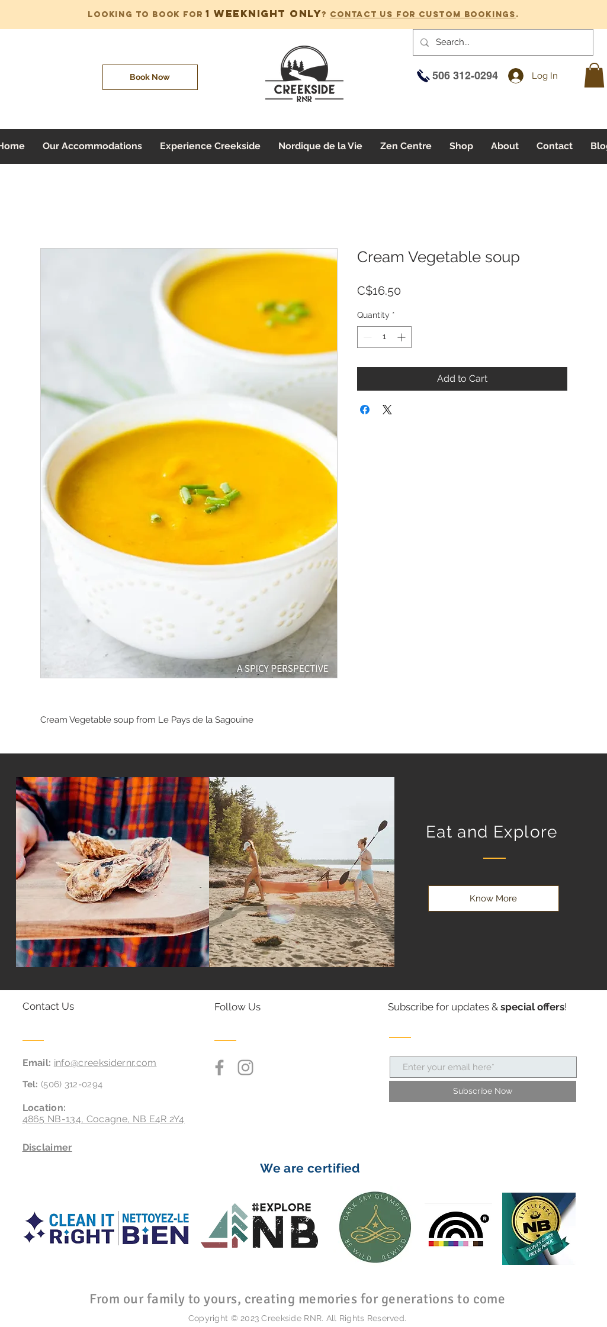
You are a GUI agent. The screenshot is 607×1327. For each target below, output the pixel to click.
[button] (594, 75)
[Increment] (402, 337)
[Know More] (493, 898)
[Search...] (502, 42)
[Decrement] (366, 337)
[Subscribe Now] (482, 1091)
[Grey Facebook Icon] (219, 1067)
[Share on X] (387, 409)
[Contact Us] (67, 1006)
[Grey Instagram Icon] (245, 1067)
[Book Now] (150, 77)
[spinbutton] (384, 337)
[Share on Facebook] (365, 409)
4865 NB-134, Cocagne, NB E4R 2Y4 (104, 1119)
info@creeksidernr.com (105, 1062)
